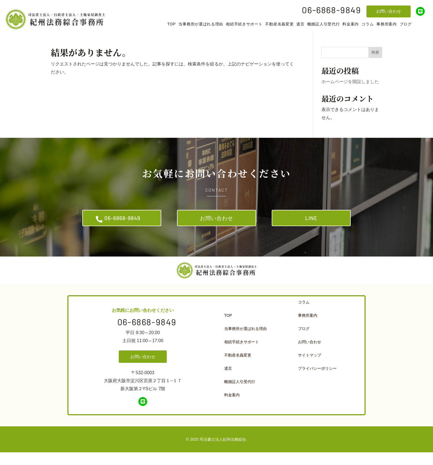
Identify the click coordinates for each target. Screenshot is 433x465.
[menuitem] (180, 28)
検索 (375, 60)
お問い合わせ (388, 11)
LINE (311, 228)
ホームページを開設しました (350, 89)
